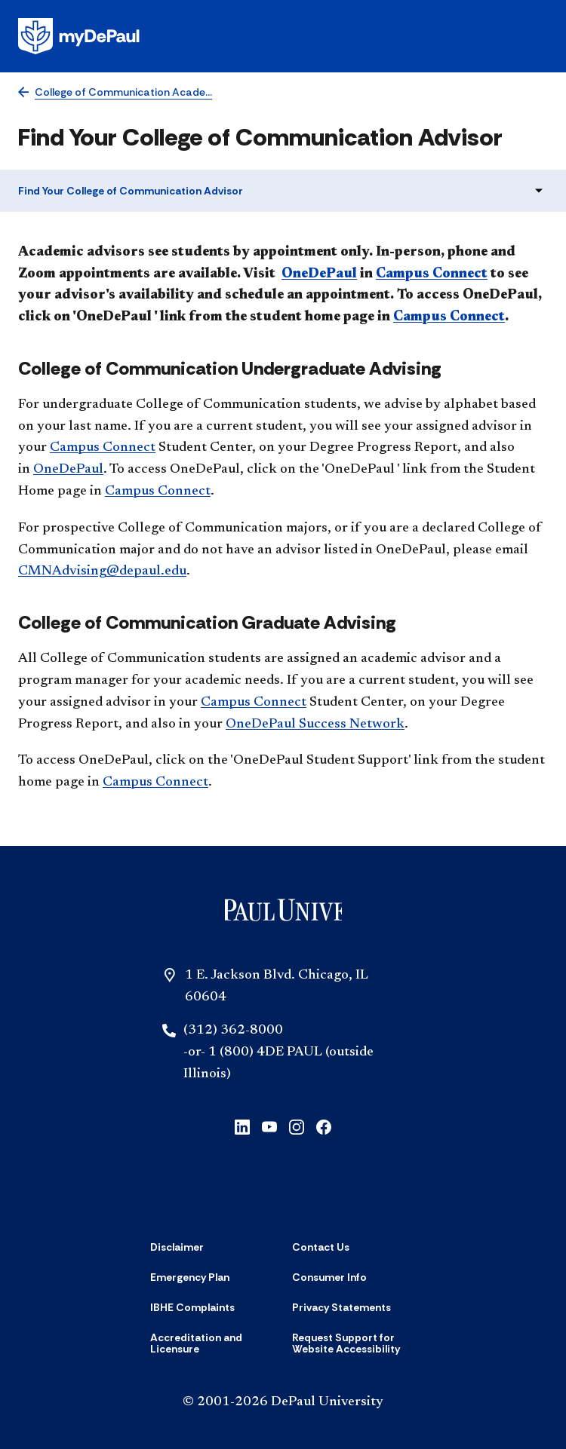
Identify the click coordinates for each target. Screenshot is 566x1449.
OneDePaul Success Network (315, 724)
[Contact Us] (320, 1247)
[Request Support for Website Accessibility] (354, 1344)
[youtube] (269, 1126)
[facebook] (323, 1126)
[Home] (283, 913)
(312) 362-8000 (233, 1030)
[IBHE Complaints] (192, 1307)
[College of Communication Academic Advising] (115, 92)
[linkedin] (242, 1126)
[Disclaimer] (177, 1247)
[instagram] (296, 1126)
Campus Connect (432, 274)
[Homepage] (283, 36)
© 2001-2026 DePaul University (283, 1402)
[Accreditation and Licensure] (212, 1344)
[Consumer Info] (329, 1277)
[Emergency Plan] (189, 1277)
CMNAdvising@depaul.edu (102, 571)
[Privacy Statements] (341, 1307)
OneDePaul (319, 274)
